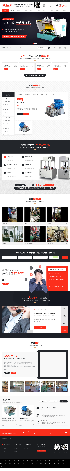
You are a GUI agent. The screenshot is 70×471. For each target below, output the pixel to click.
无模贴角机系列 (44, 94)
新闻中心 (51, 10)
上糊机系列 (6, 123)
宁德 (27, 463)
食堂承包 (10, 438)
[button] (33, 43)
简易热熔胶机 (7, 128)
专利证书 (44, 10)
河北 (41, 463)
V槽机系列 (18, 10)
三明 (5, 463)
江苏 (5, 460)
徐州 (18, 460)
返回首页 (59, 0)
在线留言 (62, 0)
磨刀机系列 (6, 112)
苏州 (27, 460)
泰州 (58, 460)
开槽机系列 (12, 10)
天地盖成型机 (25, 10)
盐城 (45, 460)
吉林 (54, 463)
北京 (32, 463)
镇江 (54, 460)
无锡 (14, 460)
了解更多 (7, 372)
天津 (36, 463)
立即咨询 (6, 69)
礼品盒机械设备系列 (8, 120)
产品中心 (31, 10)
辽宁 (49, 463)
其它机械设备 (7, 134)
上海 (63, 463)
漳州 (14, 463)
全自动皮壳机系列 (7, 117)
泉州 (10, 463)
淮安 (41, 460)
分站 (1, 460)
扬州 (49, 460)
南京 (10, 460)
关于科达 (57, 10)
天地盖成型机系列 (7, 101)
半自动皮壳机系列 (7, 115)
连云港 (37, 460)
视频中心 (38, 10)
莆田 (1, 463)
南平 (18, 463)
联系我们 (66, 0)
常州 (23, 460)
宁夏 (1, 466)
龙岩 (23, 463)
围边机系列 (6, 104)
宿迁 (63, 460)
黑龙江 (59, 463)
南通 (32, 460)
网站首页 (5, 10)
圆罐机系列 (6, 131)
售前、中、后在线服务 (42, 450)
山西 (45, 463)
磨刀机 (24, 134)
